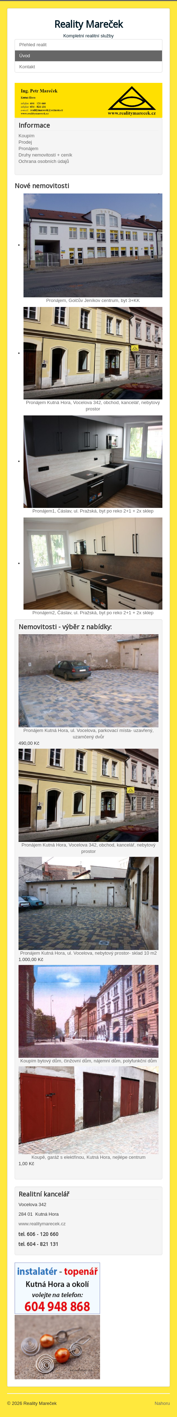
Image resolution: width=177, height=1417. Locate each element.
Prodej (25, 142)
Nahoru (162, 1403)
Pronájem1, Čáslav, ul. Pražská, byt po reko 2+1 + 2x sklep (92, 511)
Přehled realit (33, 44)
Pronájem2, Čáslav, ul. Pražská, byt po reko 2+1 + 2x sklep (92, 612)
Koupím (27, 135)
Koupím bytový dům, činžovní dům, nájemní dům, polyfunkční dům (88, 1060)
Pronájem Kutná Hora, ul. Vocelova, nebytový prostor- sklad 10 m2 (88, 953)
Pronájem (28, 148)
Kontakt (27, 66)
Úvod (24, 55)
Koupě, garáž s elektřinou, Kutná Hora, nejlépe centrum (88, 1157)
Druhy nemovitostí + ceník (45, 155)
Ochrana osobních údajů (44, 161)
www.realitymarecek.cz (42, 1223)
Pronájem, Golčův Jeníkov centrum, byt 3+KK (93, 300)
